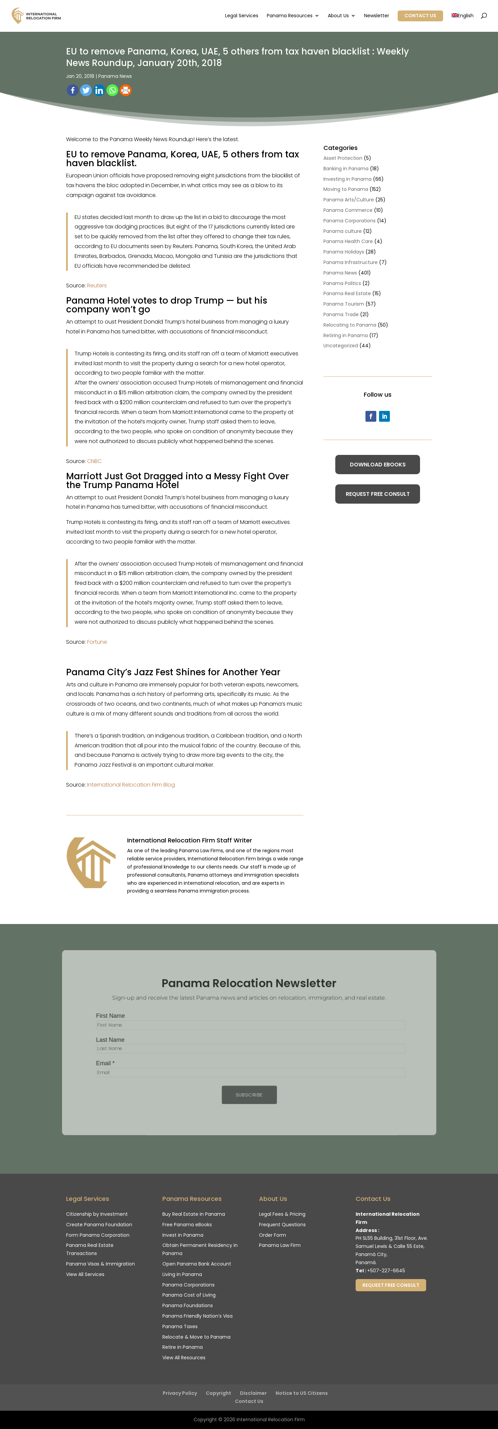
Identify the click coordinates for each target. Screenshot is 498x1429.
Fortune (97, 642)
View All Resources (183, 1357)
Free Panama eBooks (187, 1224)
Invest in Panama (182, 1235)
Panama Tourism (343, 304)
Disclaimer (253, 1393)
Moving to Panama (345, 189)
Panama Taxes (180, 1326)
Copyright (218, 1393)
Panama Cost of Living (189, 1295)
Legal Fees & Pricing (282, 1214)
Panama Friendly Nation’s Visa (197, 1316)
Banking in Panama (345, 168)
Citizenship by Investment (97, 1214)
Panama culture (342, 231)
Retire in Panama (182, 1347)
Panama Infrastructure (350, 262)
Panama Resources (290, 16)
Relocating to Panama (349, 325)
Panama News (115, 76)
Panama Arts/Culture (348, 199)
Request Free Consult (378, 494)
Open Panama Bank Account (196, 1263)
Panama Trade (341, 314)
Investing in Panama (347, 179)
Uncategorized (340, 345)
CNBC (94, 461)
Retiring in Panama (345, 335)
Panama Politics (342, 283)
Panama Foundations (187, 1305)
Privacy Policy (180, 1393)
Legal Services (241, 16)
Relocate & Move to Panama (196, 1337)
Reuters (97, 285)
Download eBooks (378, 464)
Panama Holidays (343, 251)
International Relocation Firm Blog (131, 785)
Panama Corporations (349, 220)
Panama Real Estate (347, 293)
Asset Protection (342, 158)
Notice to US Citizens (302, 1393)
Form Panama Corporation (98, 1235)
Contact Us (420, 15)
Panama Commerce (348, 210)
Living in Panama (182, 1274)
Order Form (272, 1235)
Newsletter (376, 16)
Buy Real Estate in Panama (193, 1214)
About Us (338, 16)
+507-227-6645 (386, 1270)
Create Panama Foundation (99, 1224)
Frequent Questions (282, 1224)
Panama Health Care (348, 241)
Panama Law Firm (280, 1245)
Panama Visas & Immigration (100, 1263)
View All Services (85, 1274)
